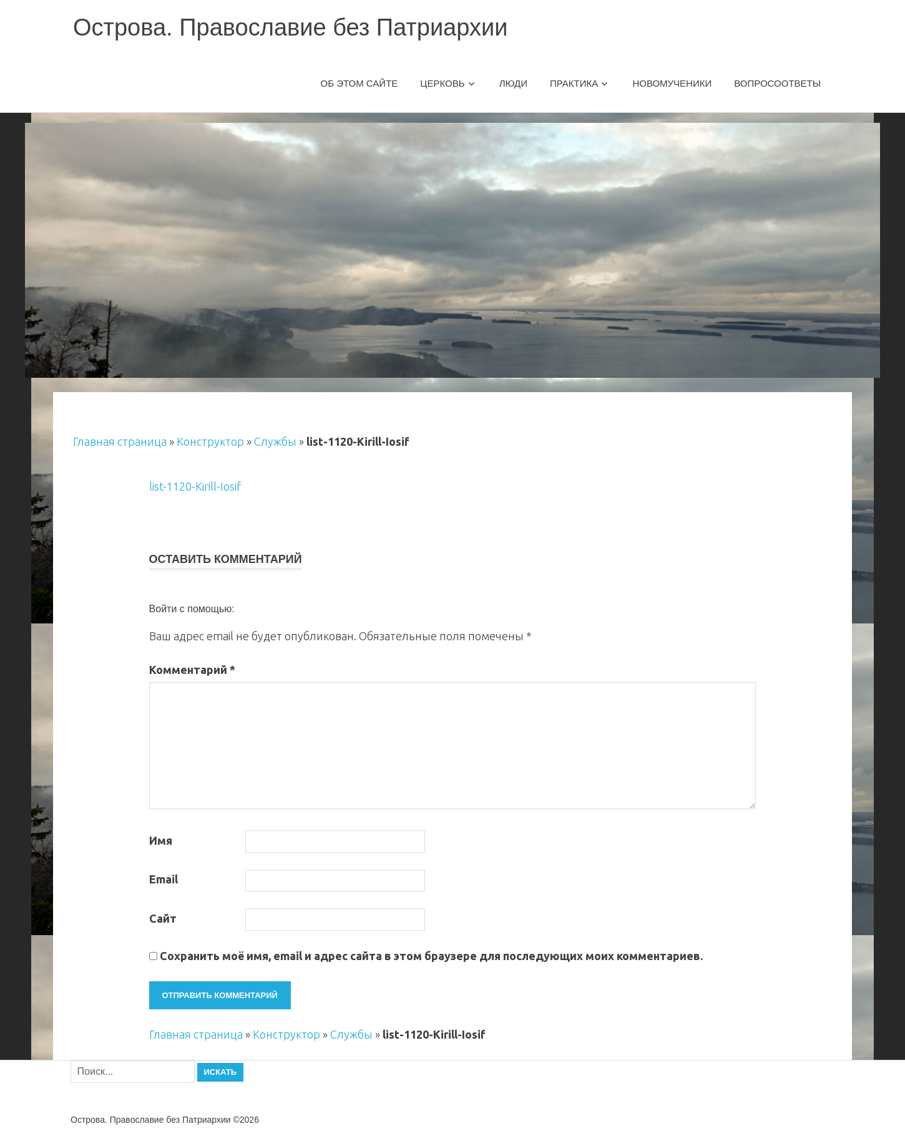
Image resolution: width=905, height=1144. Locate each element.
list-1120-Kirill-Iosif (195, 486)
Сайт (163, 918)
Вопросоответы (777, 83)
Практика (574, 83)
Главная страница (120, 441)
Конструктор (210, 441)
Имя (160, 840)
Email (163, 879)
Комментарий (192, 669)
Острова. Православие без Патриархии (290, 27)
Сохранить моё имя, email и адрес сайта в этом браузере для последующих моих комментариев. (431, 955)
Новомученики (672, 83)
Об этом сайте (359, 83)
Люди (513, 83)
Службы (275, 441)
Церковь (442, 83)
